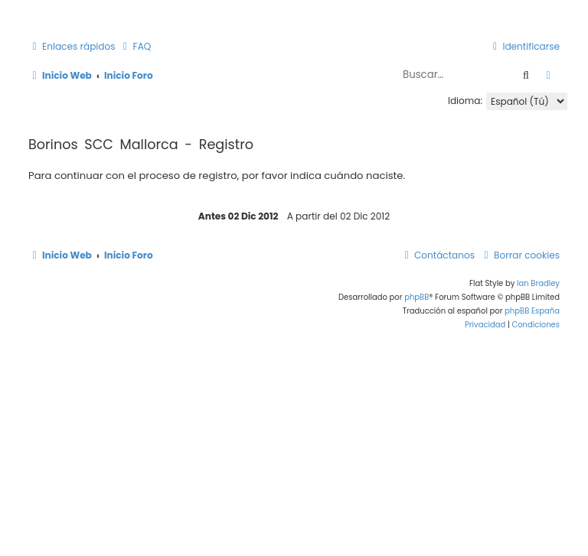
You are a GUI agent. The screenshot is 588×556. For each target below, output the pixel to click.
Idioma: (465, 100)
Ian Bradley (538, 283)
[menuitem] (135, 47)
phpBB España (532, 311)
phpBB (416, 297)
